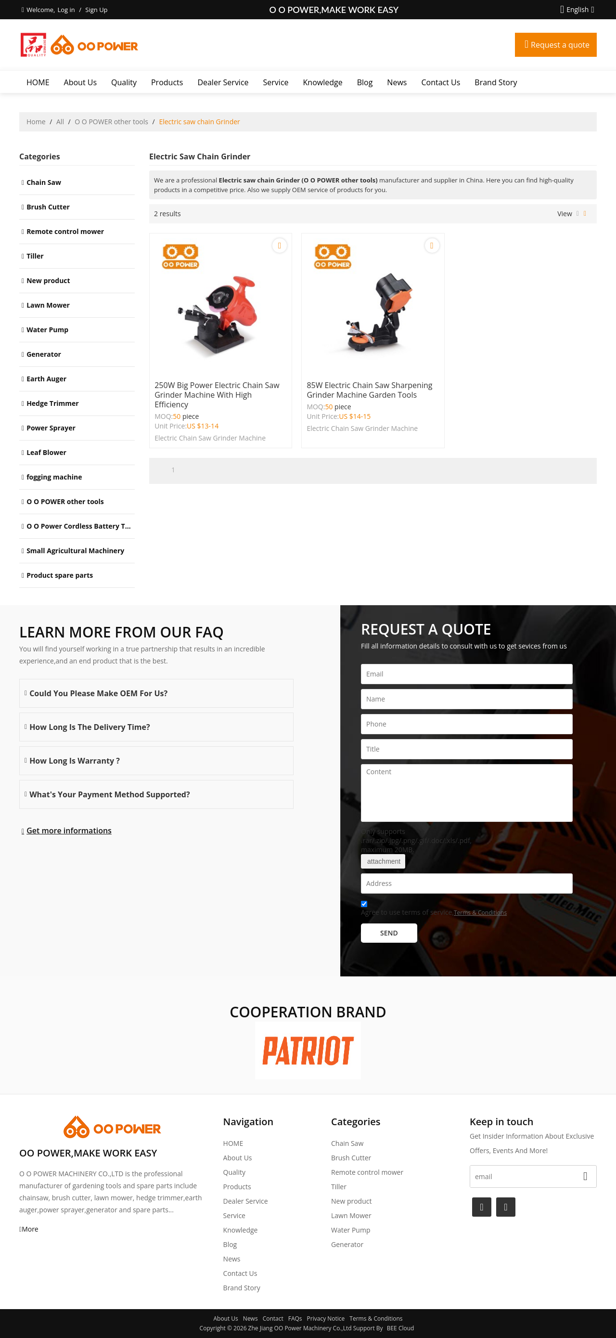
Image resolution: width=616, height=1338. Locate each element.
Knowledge (323, 82)
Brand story (496, 82)
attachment (383, 861)
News (397, 82)
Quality (124, 82)
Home (36, 121)
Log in (66, 9)
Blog (365, 82)
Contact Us (440, 82)
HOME (38, 82)
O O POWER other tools (111, 121)
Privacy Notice (326, 1318)
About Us (80, 82)
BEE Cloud (400, 1328)
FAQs (295, 1318)
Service (276, 82)
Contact (273, 1318)
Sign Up (96, 9)
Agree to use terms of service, (434, 910)
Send (389, 932)
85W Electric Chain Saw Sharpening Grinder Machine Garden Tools (369, 390)
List (577, 214)
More (30, 1229)
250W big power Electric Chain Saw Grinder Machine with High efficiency (216, 394)
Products (167, 82)
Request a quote (560, 44)
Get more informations (69, 830)
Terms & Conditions (480, 913)
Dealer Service (222, 82)
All (60, 121)
